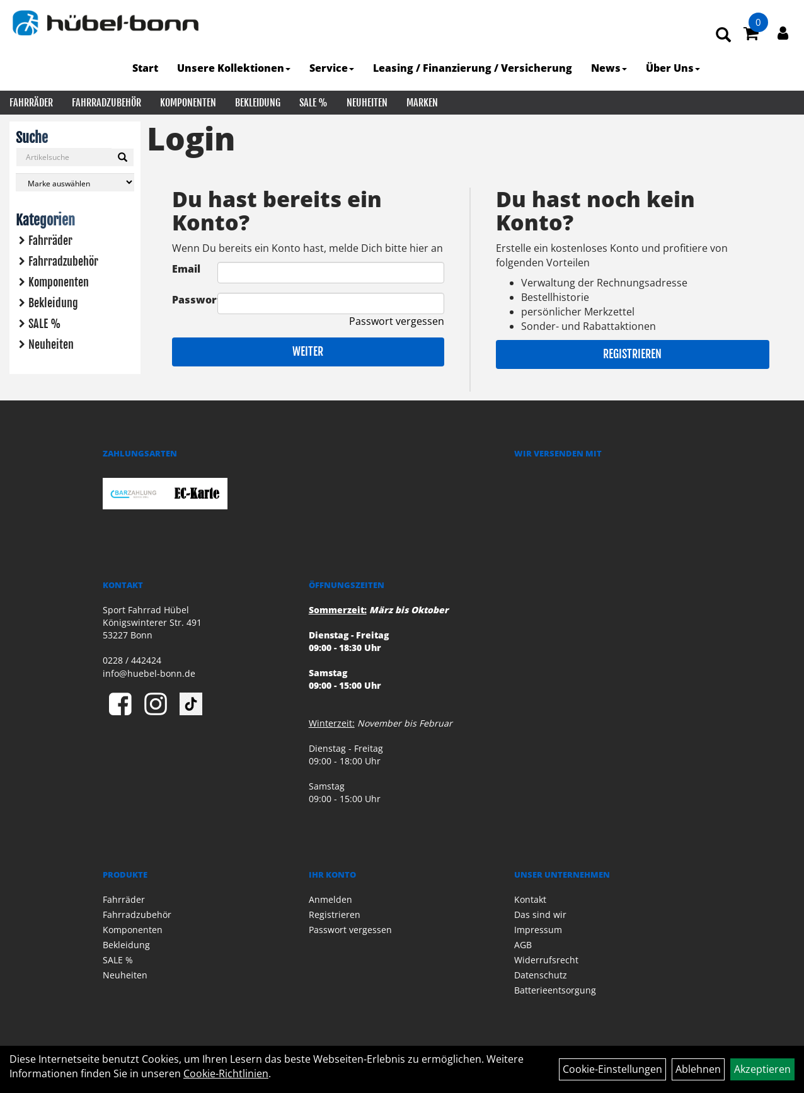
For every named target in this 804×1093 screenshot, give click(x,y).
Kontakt (530, 899)
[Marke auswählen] (75, 182)
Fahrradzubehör (106, 102)
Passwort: (194, 300)
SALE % (313, 102)
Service (331, 68)
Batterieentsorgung (555, 990)
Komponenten (188, 102)
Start (145, 68)
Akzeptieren (762, 1069)
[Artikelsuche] (723, 35)
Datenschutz (540, 975)
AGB (523, 945)
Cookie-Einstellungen (612, 1069)
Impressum (538, 930)
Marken (422, 102)
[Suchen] (123, 157)
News (609, 68)
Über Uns (673, 68)
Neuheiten (367, 102)
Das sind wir (540, 914)
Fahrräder (31, 102)
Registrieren (632, 354)
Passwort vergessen (396, 321)
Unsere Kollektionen (233, 68)
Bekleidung (257, 102)
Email (186, 269)
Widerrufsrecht (546, 960)
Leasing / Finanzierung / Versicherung (472, 68)
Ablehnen (698, 1069)
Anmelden (330, 899)
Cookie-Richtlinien (225, 1073)
